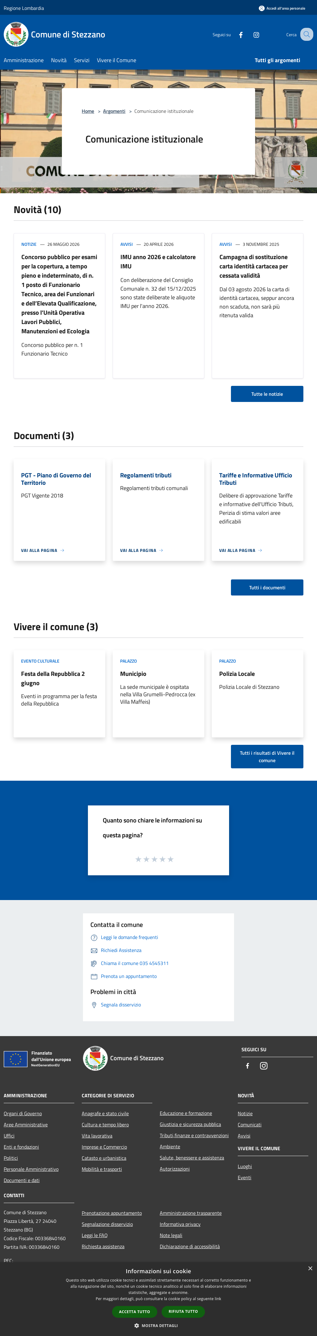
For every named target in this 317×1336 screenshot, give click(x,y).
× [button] (310, 1268)
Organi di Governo (23, 1113)
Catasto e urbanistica (104, 1158)
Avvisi (126, 244)
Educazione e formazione (186, 1113)
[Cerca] (305, 34)
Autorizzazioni (175, 1168)
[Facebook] (235, 34)
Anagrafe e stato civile (105, 1113)
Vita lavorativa (97, 1135)
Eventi (244, 1177)
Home (88, 111)
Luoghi (245, 1166)
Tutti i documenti (267, 587)
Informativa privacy (180, 1224)
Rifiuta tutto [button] (183, 1311)
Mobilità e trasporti (102, 1169)
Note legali (171, 1235)
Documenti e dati (22, 1180)
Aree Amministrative (26, 1124)
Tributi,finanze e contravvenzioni (194, 1135)
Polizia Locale (237, 673)
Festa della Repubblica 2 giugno (53, 678)
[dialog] (158, 1299)
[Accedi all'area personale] (282, 8)
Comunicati (250, 1124)
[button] (158, 1325)
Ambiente (170, 1146)
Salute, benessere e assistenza (192, 1157)
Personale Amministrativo (31, 1169)
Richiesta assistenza (103, 1246)
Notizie (29, 244)
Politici (11, 1158)
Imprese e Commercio (104, 1146)
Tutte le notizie (267, 394)
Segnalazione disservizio (107, 1224)
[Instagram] (251, 34)
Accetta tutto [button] (134, 1311)
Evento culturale (40, 661)
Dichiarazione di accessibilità (190, 1246)
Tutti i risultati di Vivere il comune (267, 756)
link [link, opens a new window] (218, 1298)
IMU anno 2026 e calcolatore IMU (158, 261)
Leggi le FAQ (95, 1235)
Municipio (133, 673)
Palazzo (128, 661)
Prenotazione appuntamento (112, 1213)
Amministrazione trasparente (191, 1213)
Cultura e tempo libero (105, 1124)
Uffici (9, 1135)
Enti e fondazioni (21, 1146)
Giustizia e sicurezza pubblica (190, 1124)
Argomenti (114, 111)
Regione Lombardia (24, 8)
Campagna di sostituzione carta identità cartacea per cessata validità (253, 266)
